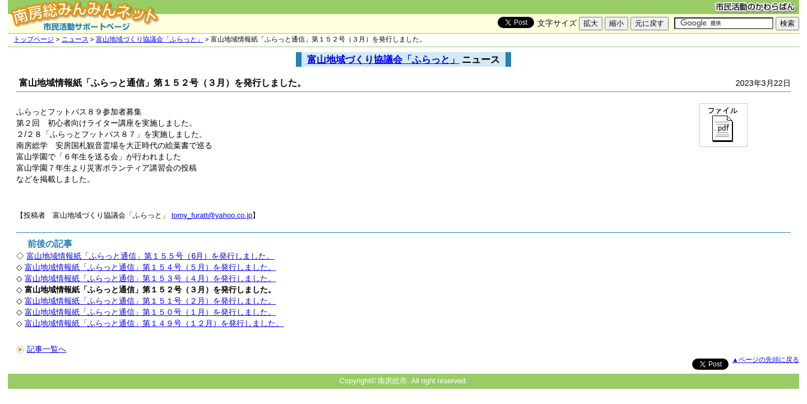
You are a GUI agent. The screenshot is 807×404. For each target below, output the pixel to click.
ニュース (75, 39)
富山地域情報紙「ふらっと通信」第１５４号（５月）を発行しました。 (150, 267)
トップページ (33, 39)
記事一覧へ (41, 349)
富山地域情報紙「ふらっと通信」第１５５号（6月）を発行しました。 (150, 255)
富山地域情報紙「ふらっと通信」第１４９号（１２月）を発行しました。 (154, 323)
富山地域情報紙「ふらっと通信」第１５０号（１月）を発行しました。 (150, 311)
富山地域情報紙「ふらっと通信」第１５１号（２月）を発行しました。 (150, 300)
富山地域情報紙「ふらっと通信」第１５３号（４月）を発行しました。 (150, 278)
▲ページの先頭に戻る (765, 359)
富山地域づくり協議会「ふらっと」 (149, 39)
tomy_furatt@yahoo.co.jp (211, 215)
